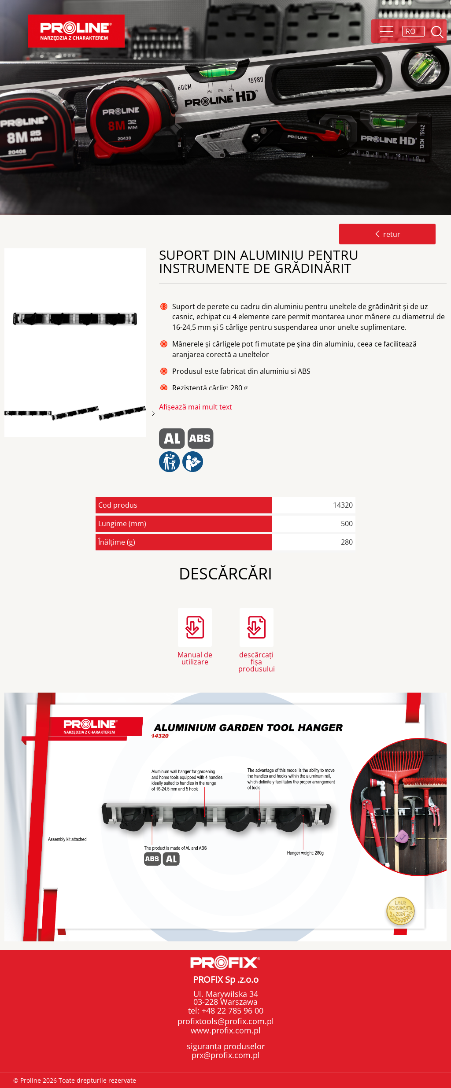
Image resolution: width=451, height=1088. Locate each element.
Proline (76, 31)
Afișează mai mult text (195, 407)
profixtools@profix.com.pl (225, 1021)
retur (387, 234)
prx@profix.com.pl (226, 1055)
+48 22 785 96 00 (231, 1010)
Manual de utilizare (194, 658)
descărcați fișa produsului (256, 661)
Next (153, 413)
